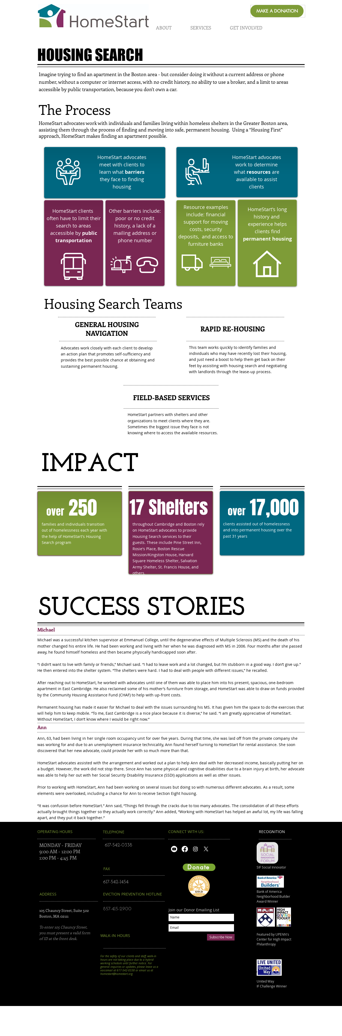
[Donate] (199, 867)
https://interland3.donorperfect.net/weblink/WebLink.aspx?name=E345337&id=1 (216, 975)
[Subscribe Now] (221, 937)
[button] (163, 27)
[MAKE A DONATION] (277, 11)
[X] (206, 849)
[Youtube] (174, 849)
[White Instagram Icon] (195, 849)
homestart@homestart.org (116, 974)
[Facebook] (185, 849)
